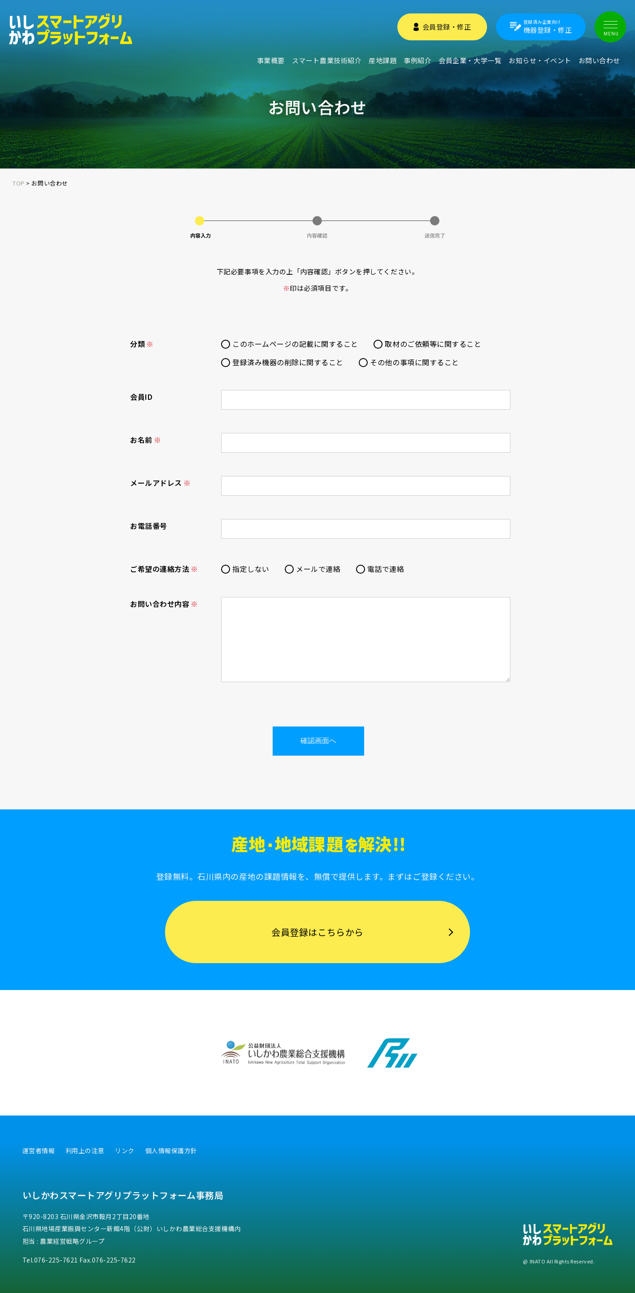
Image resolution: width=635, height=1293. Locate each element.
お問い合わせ (599, 60)
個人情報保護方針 (171, 1150)
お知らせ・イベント (540, 60)
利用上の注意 (84, 1150)
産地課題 (382, 60)
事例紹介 (417, 60)
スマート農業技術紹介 (326, 60)
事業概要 (271, 60)
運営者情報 (38, 1150)
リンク (125, 1150)
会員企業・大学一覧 (470, 60)
